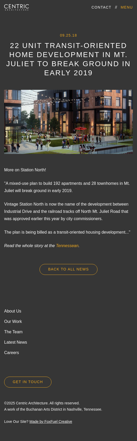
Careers (11, 352)
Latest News (15, 342)
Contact (101, 7)
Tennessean (67, 245)
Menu (127, 7)
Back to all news (68, 269)
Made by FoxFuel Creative (50, 421)
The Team (13, 332)
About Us (12, 311)
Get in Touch (28, 382)
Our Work (13, 321)
